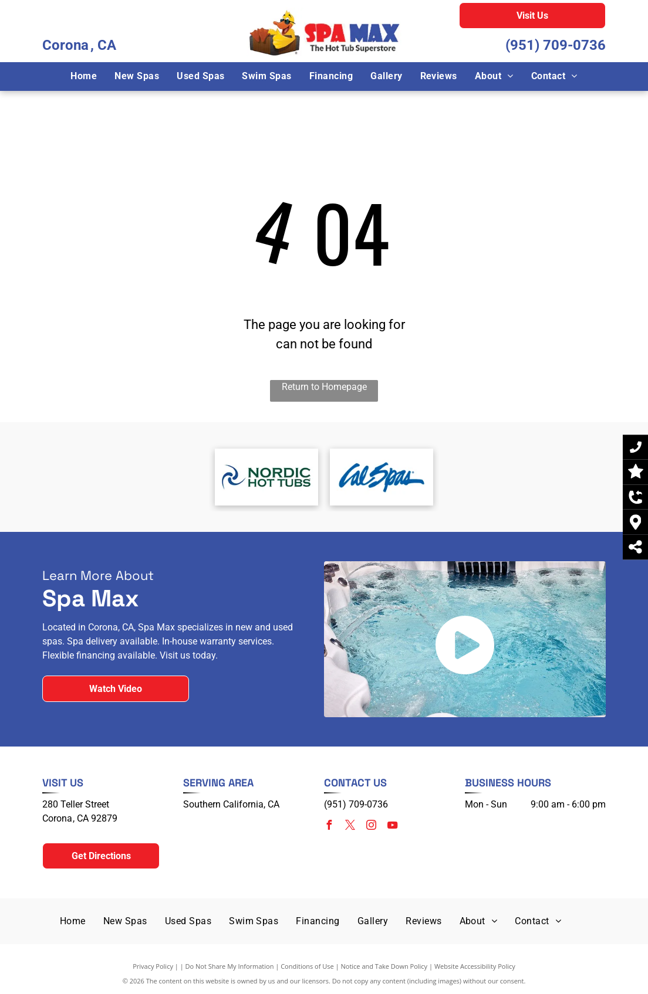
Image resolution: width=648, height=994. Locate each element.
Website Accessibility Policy (474, 966)
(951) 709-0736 (555, 45)
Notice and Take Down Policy (384, 966)
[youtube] (392, 826)
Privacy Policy (153, 966)
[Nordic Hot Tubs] (266, 477)
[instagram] (371, 826)
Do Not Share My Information (229, 966)
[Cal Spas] (381, 477)
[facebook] (328, 826)
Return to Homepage (324, 386)
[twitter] (349, 826)
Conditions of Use (307, 966)
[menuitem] (84, 76)
